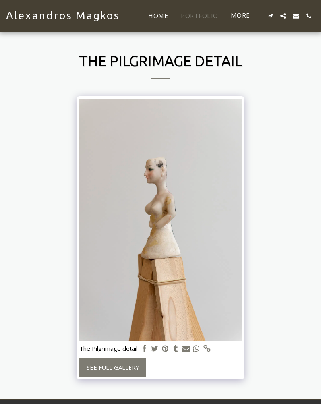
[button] (271, 16)
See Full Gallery (113, 367)
